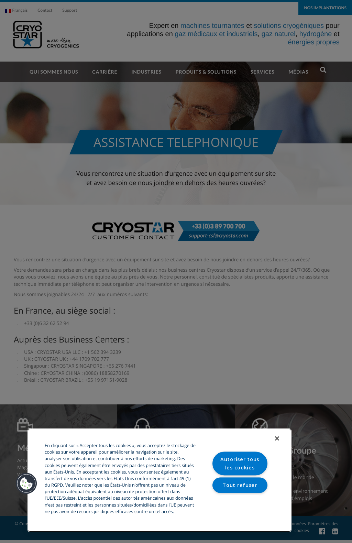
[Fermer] (277, 438)
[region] (160, 480)
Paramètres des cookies (240, 506)
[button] (26, 484)
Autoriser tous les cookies (239, 463)
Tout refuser (239, 485)
